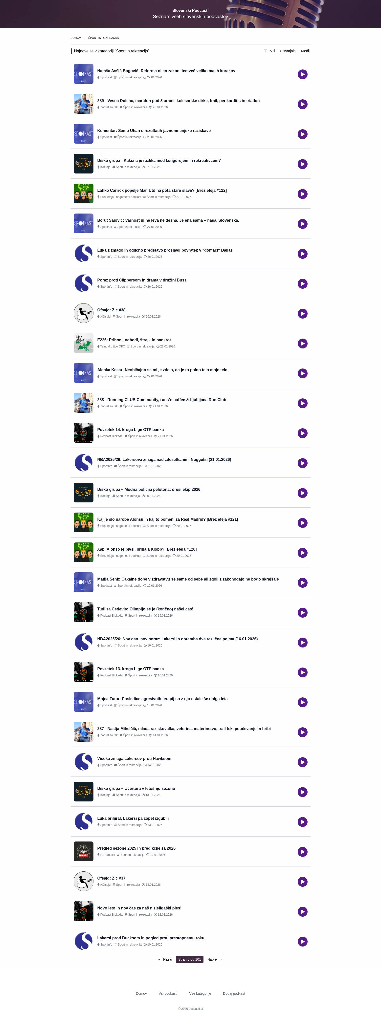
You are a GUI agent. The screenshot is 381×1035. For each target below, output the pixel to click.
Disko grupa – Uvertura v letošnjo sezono (136, 788)
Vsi (273, 51)
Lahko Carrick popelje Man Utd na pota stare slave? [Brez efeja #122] (162, 190)
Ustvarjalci (288, 51)
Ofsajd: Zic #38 (111, 310)
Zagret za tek (107, 107)
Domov (76, 37)
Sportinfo (104, 257)
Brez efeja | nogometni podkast (119, 197)
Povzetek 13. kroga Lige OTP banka (130, 669)
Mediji (306, 51)
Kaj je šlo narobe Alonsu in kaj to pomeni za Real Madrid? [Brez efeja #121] (167, 519)
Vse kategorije (200, 993)
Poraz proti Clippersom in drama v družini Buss (142, 280)
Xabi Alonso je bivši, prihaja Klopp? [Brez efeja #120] (147, 549)
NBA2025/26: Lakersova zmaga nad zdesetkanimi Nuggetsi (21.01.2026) (164, 459)
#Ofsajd (104, 316)
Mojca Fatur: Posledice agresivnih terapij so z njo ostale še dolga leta (162, 699)
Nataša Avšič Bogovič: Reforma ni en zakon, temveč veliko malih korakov (166, 71)
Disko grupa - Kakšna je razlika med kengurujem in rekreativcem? (159, 160)
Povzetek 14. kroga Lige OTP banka (130, 430)
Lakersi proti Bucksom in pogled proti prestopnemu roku (150, 938)
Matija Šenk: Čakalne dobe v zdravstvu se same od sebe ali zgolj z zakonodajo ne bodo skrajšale (188, 579)
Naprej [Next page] (213, 959)
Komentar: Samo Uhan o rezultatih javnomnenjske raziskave (154, 131)
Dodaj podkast (234, 993)
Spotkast (104, 77)
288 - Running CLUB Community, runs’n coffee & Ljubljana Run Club (161, 400)
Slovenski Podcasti (191, 10)
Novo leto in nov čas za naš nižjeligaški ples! (139, 908)
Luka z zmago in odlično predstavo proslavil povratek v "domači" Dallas (165, 250)
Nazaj (167, 959)
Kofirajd (104, 167)
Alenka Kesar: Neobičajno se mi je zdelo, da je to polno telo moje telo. (163, 370)
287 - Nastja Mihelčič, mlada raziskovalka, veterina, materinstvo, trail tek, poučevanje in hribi (184, 729)
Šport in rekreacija (127, 77)
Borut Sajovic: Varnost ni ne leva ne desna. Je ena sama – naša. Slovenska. (168, 220)
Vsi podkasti (168, 993)
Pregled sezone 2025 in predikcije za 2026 (136, 848)
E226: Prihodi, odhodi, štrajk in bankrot (134, 340)
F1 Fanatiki (106, 855)
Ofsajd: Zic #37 (111, 878)
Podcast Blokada (110, 436)
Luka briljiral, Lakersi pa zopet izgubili (133, 818)
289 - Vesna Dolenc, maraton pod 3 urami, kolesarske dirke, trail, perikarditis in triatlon (178, 101)
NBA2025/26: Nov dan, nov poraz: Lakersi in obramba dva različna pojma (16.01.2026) (177, 639)
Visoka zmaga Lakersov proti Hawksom (134, 758)
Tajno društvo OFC (111, 346)
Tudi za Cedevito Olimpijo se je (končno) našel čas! (145, 609)
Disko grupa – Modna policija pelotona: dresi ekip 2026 (149, 489)
